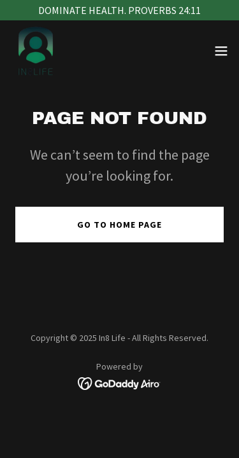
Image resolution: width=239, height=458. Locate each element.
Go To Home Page (119, 224)
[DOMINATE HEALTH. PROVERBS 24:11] (119, 10)
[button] (221, 51)
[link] (35, 50)
